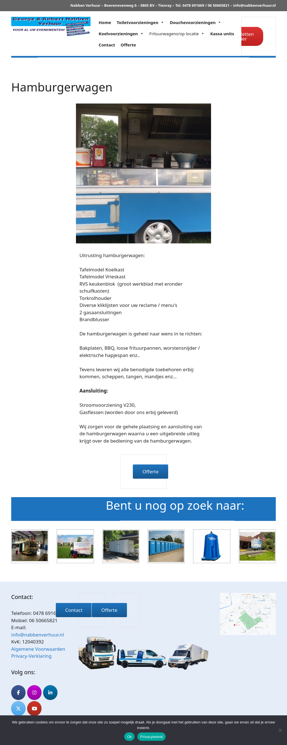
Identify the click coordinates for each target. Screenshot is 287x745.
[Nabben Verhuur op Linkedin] (50, 692)
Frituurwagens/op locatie (177, 33)
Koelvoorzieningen (121, 33)
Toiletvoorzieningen (140, 22)
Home (105, 22)
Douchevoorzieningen (195, 22)
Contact (107, 45)
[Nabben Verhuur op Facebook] (18, 692)
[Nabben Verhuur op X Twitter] (18, 708)
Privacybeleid (151, 737)
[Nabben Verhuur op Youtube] (34, 708)
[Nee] (280, 730)
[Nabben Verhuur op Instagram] (34, 692)
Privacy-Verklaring (31, 656)
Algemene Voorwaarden (38, 649)
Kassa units (222, 33)
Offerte (128, 45)
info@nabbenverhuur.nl (254, 5)
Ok (129, 737)
